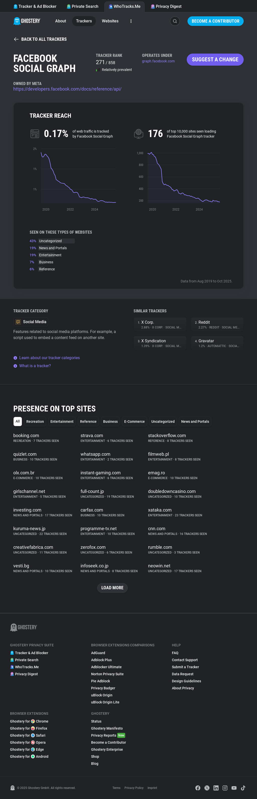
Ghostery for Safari (27, 735)
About (60, 21)
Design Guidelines (186, 681)
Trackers (84, 21)
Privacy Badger (103, 688)
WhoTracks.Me (124, 6)
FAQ (175, 653)
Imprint (152, 788)
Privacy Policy (134, 788)
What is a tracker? (32, 365)
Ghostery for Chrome (29, 721)
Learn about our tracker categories (46, 357)
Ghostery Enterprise (107, 749)
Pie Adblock (100, 681)
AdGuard (98, 653)
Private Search (82, 6)
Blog (94, 764)
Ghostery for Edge (27, 749)
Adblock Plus (101, 660)
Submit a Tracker (185, 667)
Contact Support (185, 660)
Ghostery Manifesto (107, 728)
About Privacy (183, 688)
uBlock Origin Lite (105, 702)
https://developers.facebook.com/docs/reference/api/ (67, 89)
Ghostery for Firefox (28, 728)
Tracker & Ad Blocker (34, 6)
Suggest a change (215, 59)
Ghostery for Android (29, 756)
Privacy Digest (166, 6)
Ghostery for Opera (28, 742)
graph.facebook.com (158, 61)
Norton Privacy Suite (107, 674)
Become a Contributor (215, 21)
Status (96, 721)
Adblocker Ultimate (106, 667)
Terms (116, 788)
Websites (110, 21)
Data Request (183, 674)
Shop (95, 756)
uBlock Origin (101, 695)
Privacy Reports (108, 735)
